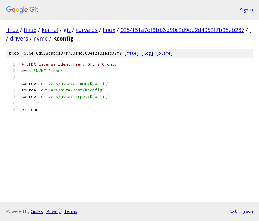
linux (12, 29)
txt (233, 211)
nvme (40, 38)
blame (164, 53)
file (131, 53)
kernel (50, 29)
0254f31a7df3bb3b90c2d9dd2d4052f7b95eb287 (182, 29)
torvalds (87, 29)
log (147, 53)
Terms (70, 211)
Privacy (53, 211)
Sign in (246, 10)
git (67, 29)
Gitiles (37, 211)
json (248, 211)
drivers (19, 38)
